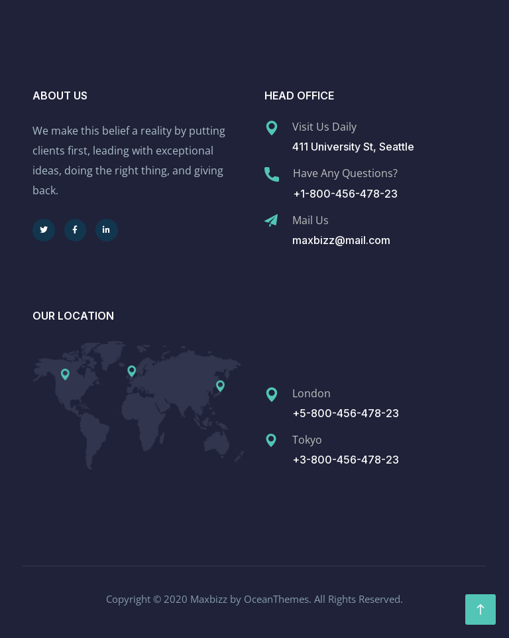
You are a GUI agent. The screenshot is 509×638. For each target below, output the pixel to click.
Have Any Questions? (345, 173)
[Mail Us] (271, 220)
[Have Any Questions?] (271, 174)
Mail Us (310, 220)
